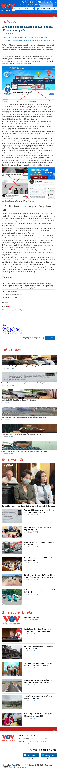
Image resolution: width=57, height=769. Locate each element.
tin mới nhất (14, 459)
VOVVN (12, 368)
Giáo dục (10, 21)
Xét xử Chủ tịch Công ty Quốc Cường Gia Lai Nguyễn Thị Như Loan (25, 37)
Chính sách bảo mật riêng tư (18, 767)
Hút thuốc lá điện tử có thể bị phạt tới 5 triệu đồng (18, 400)
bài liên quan (13, 349)
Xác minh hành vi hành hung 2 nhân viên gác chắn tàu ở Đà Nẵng (23, 417)
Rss (24, 2)
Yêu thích (9, 277)
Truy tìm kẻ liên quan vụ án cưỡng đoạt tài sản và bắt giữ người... (23, 383)
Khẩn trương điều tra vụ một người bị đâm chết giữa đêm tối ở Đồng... (25, 451)
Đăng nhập (52, 2)
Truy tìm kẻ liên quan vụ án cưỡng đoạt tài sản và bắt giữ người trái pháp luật (29, 40)
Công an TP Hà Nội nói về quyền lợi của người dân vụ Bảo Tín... (23, 434)
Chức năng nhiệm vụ (31, 617)
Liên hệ (41, 2)
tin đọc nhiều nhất (19, 612)
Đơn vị (32, 2)
